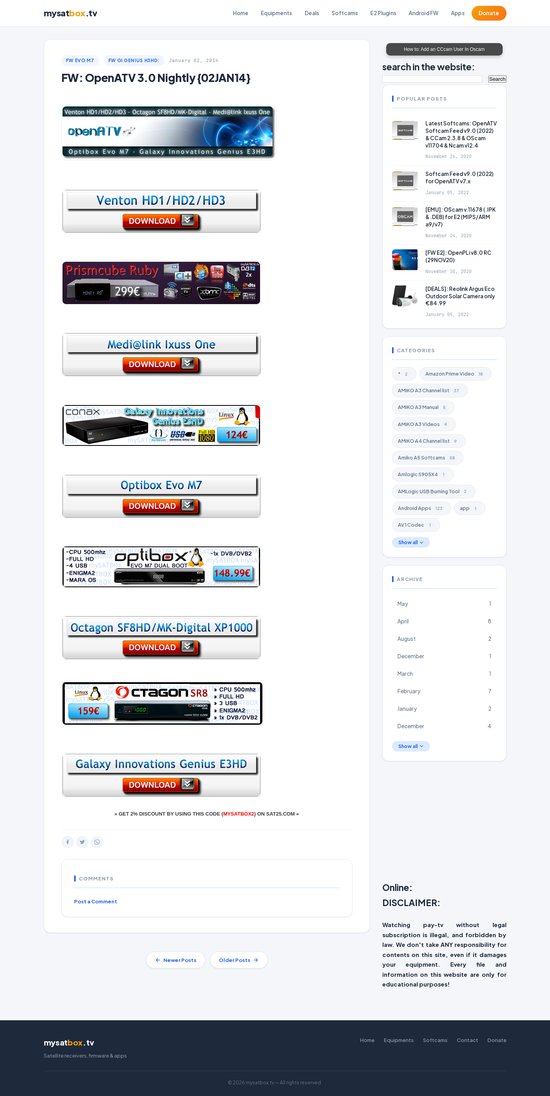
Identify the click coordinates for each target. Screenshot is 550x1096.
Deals (312, 13)
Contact (467, 1040)
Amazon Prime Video (455, 374)
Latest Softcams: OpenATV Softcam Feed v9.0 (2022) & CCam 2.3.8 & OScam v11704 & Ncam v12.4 (461, 134)
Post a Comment (95, 901)
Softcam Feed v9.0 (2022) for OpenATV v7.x (459, 177)
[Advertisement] (466, 823)
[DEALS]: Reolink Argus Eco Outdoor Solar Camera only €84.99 (460, 296)
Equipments (276, 13)
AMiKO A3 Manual (423, 407)
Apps (458, 13)
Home (241, 13)
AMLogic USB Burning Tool (434, 491)
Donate (489, 13)
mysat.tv (70, 13)
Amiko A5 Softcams (428, 458)
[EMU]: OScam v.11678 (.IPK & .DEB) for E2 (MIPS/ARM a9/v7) (460, 217)
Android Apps (421, 508)
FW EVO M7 (80, 60)
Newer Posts (175, 960)
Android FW (424, 13)
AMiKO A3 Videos (424, 424)
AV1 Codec (416, 525)
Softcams (344, 13)
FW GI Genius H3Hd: (134, 60)
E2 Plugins (383, 13)
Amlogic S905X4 (423, 474)
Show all (411, 542)
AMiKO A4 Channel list (429, 441)
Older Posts (239, 960)
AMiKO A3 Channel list (430, 391)
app (470, 508)
